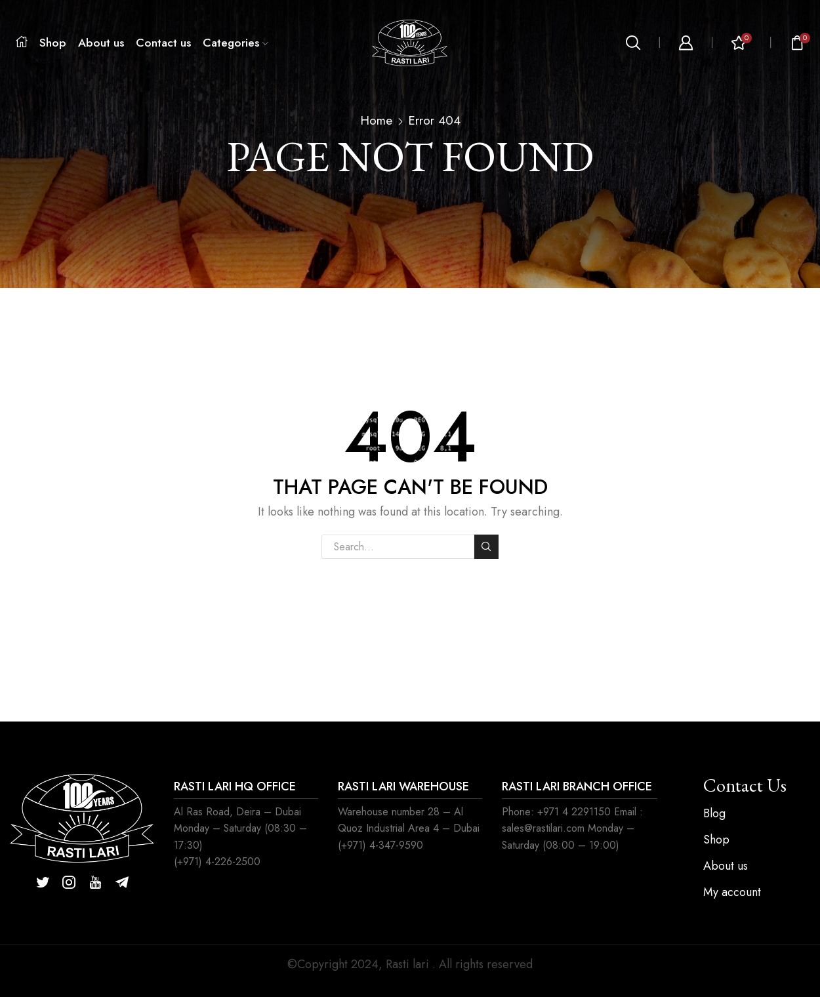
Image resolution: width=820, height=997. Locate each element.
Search (486, 546)
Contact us (163, 42)
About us (101, 42)
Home (376, 120)
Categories (235, 42)
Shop (52, 42)
